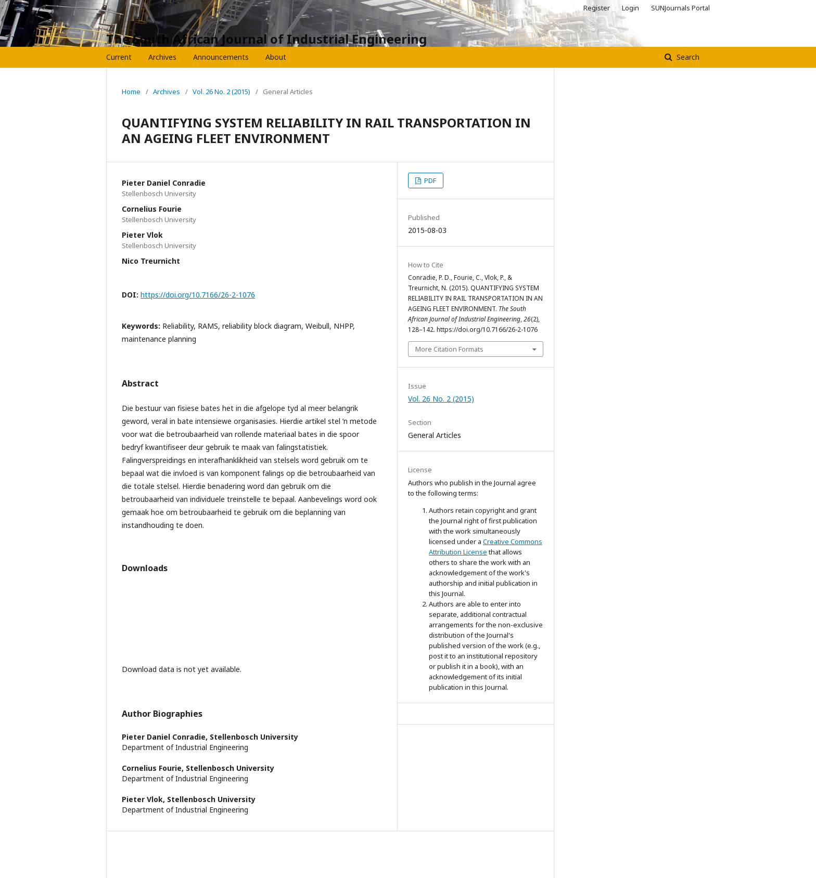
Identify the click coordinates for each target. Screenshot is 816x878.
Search (686, 57)
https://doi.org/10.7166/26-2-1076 (198, 295)
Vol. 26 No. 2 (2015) (221, 91)
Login (630, 7)
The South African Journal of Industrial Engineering (266, 38)
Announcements (221, 57)
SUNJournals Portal (680, 7)
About (275, 57)
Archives (162, 57)
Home (131, 91)
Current (119, 57)
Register (596, 7)
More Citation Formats (449, 349)
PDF (429, 180)
